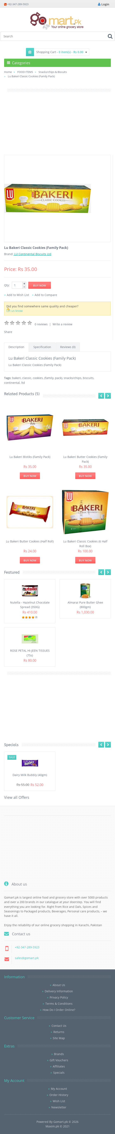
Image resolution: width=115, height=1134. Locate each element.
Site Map (59, 1038)
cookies (38, 378)
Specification (42, 347)
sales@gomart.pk (27, 958)
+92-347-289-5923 (17, 4)
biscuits (88, 378)
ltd (23, 383)
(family (49, 378)
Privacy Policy (59, 997)
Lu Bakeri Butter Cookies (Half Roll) (30, 541)
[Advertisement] (57, 126)
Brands (59, 1054)
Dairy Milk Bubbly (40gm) (30, 775)
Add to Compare (46, 295)
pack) (58, 378)
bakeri (16, 378)
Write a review (62, 324)
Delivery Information (59, 991)
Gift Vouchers (59, 1060)
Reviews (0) (67, 347)
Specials (59, 1073)
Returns (58, 1032)
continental (12, 383)
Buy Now (29, 476)
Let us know (14, 311)
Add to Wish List (18, 295)
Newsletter (58, 1107)
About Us (59, 985)
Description (16, 347)
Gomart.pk (60, 1122)
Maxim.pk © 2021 (58, 1126)
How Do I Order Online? (59, 1010)
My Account (59, 1089)
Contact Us (59, 1026)
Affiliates (59, 1066)
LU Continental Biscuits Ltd (32, 254)
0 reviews (41, 324)
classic (26, 378)
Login (103, 4)
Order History (58, 1095)
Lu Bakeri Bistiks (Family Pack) (29, 457)
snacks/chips (72, 378)
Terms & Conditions (59, 1004)
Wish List (59, 1101)
